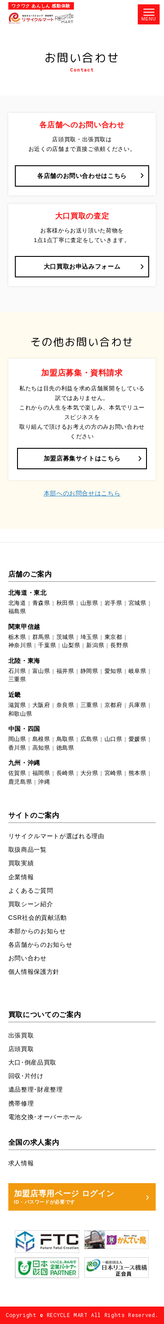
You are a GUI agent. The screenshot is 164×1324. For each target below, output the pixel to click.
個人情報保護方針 (33, 971)
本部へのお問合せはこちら (82, 493)
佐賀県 (17, 773)
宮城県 (138, 603)
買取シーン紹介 (30, 904)
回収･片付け (26, 1075)
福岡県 (41, 773)
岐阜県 (138, 671)
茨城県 (65, 637)
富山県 (41, 671)
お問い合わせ (27, 958)
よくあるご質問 (30, 890)
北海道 (17, 603)
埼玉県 (89, 637)
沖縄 (44, 781)
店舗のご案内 (30, 574)
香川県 (17, 747)
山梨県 (71, 645)
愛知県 (113, 671)
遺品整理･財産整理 (35, 1089)
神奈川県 (20, 645)
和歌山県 (20, 713)
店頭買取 (21, 1048)
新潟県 (95, 645)
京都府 (113, 705)
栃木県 (17, 637)
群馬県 (41, 637)
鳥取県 (65, 739)
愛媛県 (138, 739)
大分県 (89, 773)
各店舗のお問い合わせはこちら (82, 175)
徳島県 (65, 747)
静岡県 (89, 671)
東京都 (113, 637)
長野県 (119, 645)
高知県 (41, 747)
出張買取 (21, 1035)
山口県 (113, 739)
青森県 (41, 603)
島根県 (41, 739)
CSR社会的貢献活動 (37, 917)
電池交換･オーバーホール (45, 1116)
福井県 (65, 671)
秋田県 (65, 603)
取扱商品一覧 (27, 849)
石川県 (17, 671)
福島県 (17, 611)
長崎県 (65, 773)
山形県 (89, 603)
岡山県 (17, 739)
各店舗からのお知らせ (40, 944)
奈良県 (65, 705)
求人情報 (21, 1163)
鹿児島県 (20, 781)
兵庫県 (138, 705)
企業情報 (21, 877)
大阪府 (41, 705)
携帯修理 (21, 1103)
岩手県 (113, 603)
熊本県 (138, 773)
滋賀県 (17, 705)
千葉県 (47, 645)
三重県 (17, 679)
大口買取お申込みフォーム (82, 266)
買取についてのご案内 (44, 1014)
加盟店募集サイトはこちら (82, 458)
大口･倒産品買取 (32, 1062)
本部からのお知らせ (37, 931)
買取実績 (21, 863)
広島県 (89, 739)
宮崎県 (113, 773)
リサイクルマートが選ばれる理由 (56, 836)
